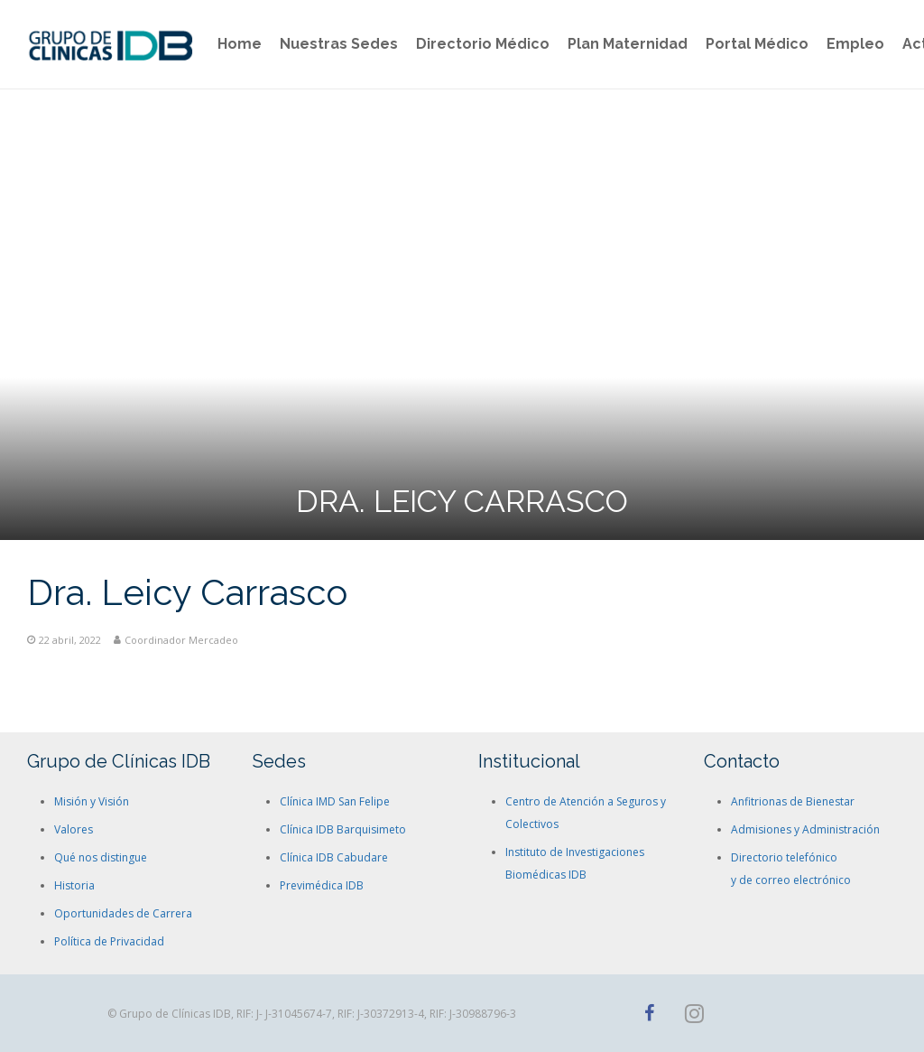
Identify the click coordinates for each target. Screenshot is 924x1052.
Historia (74, 885)
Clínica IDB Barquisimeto (343, 829)
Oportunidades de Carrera (123, 913)
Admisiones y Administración (805, 829)
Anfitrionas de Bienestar (793, 801)
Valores (73, 829)
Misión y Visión (91, 801)
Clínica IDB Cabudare (334, 857)
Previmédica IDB (322, 885)
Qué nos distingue (100, 857)
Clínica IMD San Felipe (335, 801)
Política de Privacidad (109, 941)
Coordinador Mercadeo (181, 640)
